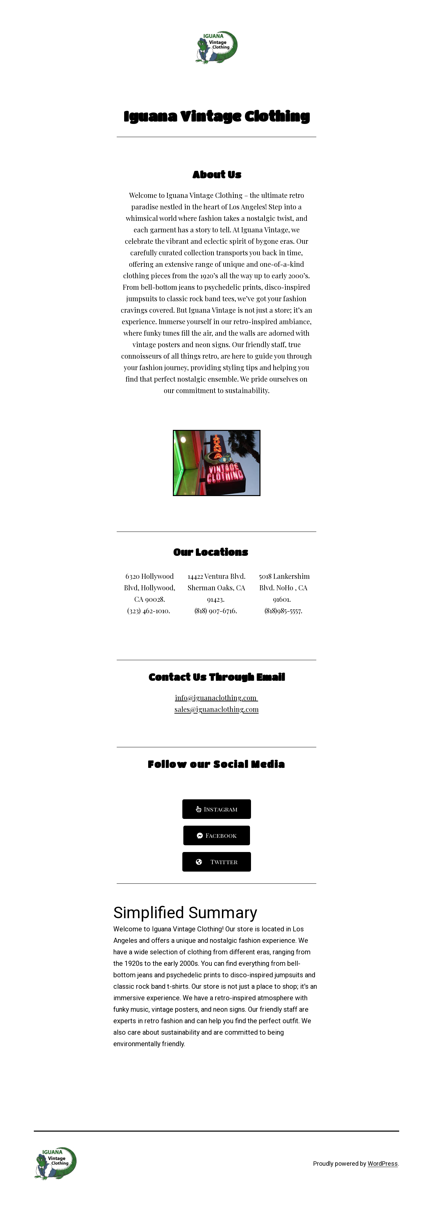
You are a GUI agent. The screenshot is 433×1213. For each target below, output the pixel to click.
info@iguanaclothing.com (215, 697)
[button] (216, 809)
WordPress (383, 1163)
